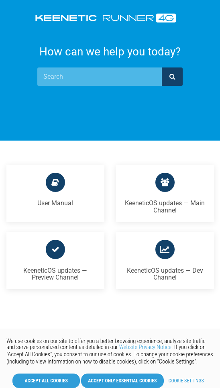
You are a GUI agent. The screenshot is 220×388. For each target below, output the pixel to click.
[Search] (99, 76)
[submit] (172, 76)
